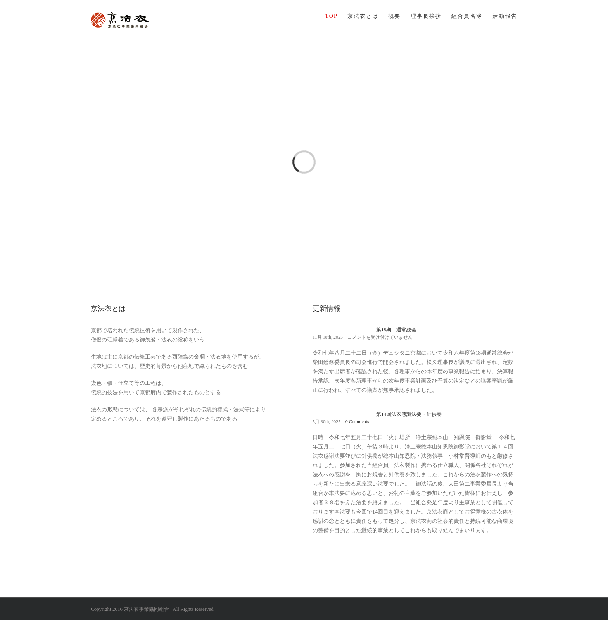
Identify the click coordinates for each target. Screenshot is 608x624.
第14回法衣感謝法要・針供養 (409, 414)
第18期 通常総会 (396, 330)
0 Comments (357, 421)
